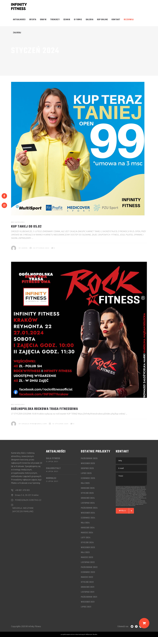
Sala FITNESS (53, 458)
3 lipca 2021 (52, 461)
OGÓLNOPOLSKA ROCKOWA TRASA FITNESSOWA (44, 409)
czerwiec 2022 (88, 572)
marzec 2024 (87, 532)
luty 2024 (85, 537)
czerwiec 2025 (88, 478)
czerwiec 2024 (88, 518)
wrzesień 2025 (88, 463)
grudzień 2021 (87, 587)
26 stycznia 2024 (41, 248)
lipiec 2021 (86, 607)
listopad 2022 (88, 562)
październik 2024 (89, 508)
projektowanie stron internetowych (73, 634)
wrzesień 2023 (88, 547)
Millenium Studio (91, 634)
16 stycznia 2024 (60, 423)
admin (25, 248)
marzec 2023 (87, 557)
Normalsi (51, 478)
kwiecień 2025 (88, 488)
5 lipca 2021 (52, 481)
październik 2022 (89, 567)
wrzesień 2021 (88, 602)
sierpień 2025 (87, 468)
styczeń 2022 (87, 582)
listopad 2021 (87, 592)
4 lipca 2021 (52, 471)
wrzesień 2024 (88, 513)
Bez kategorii (18, 222)
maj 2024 (85, 522)
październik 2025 (89, 458)
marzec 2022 (87, 577)
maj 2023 (85, 552)
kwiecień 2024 (88, 527)
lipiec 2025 (86, 473)
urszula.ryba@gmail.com (34, 423)
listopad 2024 (88, 503)
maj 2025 (85, 483)
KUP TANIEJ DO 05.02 (26, 226)
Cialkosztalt (53, 468)
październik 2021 (89, 597)
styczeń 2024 (87, 542)
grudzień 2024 (88, 498)
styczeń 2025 (87, 493)
